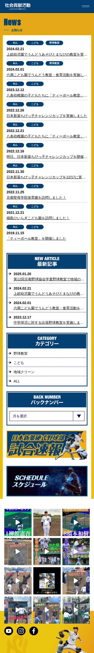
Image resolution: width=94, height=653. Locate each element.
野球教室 (54, 42)
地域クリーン (24, 372)
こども (35, 42)
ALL (15, 42)
